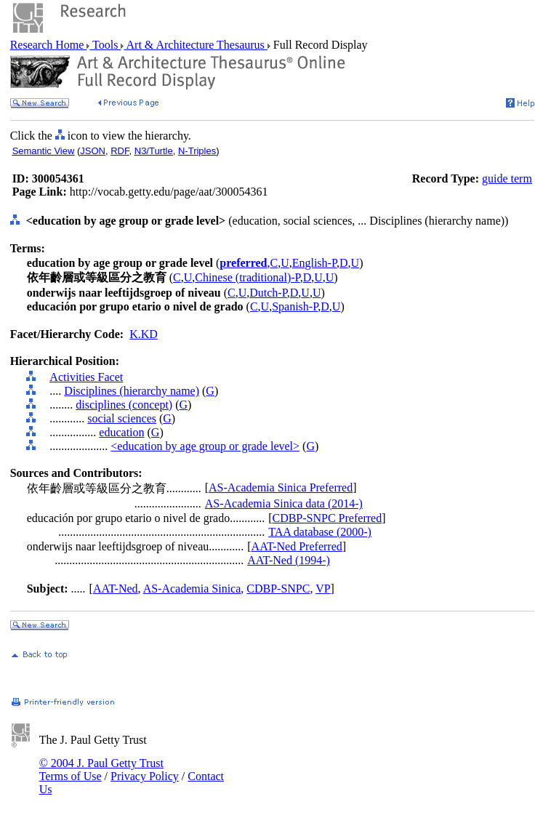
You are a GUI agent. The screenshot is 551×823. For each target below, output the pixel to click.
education (121, 432)
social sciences (121, 418)
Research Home (48, 45)
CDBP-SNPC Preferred (327, 518)
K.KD (143, 334)
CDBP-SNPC (278, 588)
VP (322, 588)
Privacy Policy (144, 776)
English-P (314, 263)
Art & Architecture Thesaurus (195, 45)
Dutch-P (268, 292)
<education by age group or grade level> (204, 446)
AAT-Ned (115, 588)
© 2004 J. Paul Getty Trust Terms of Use (101, 769)
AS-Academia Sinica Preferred (281, 487)
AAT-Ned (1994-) (288, 560)
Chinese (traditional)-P (247, 277)
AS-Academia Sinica (192, 588)
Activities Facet (86, 377)
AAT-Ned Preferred (297, 546)
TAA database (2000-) (319, 532)
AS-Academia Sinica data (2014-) (284, 503)
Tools (105, 45)
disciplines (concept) (124, 404)
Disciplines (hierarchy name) (131, 391)
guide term (507, 178)
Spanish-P (295, 306)
